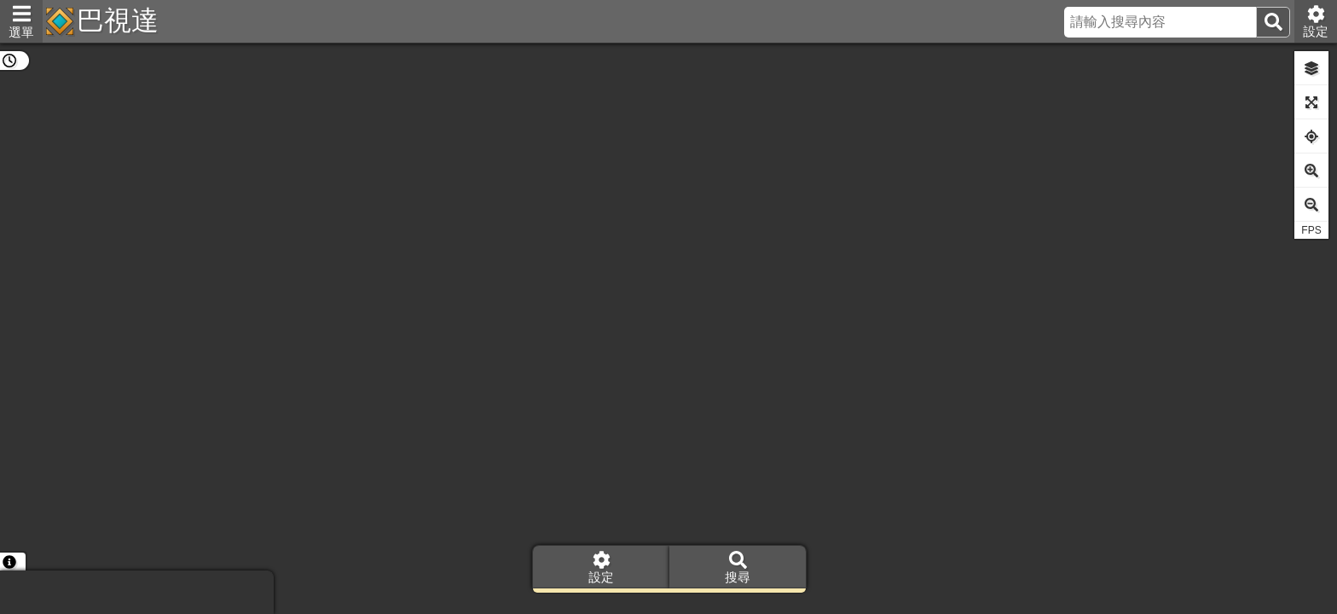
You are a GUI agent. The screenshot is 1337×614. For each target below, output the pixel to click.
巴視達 (118, 20)
